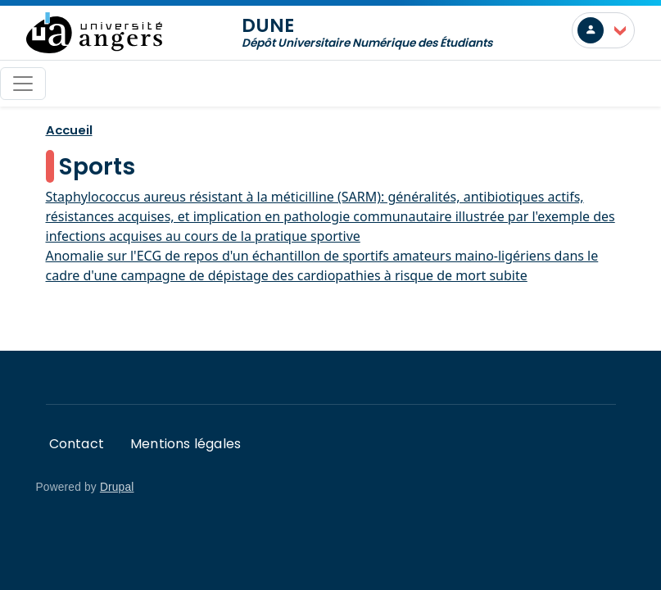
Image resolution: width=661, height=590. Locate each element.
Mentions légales (185, 443)
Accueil (69, 129)
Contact (76, 443)
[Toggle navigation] (23, 83)
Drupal (117, 487)
